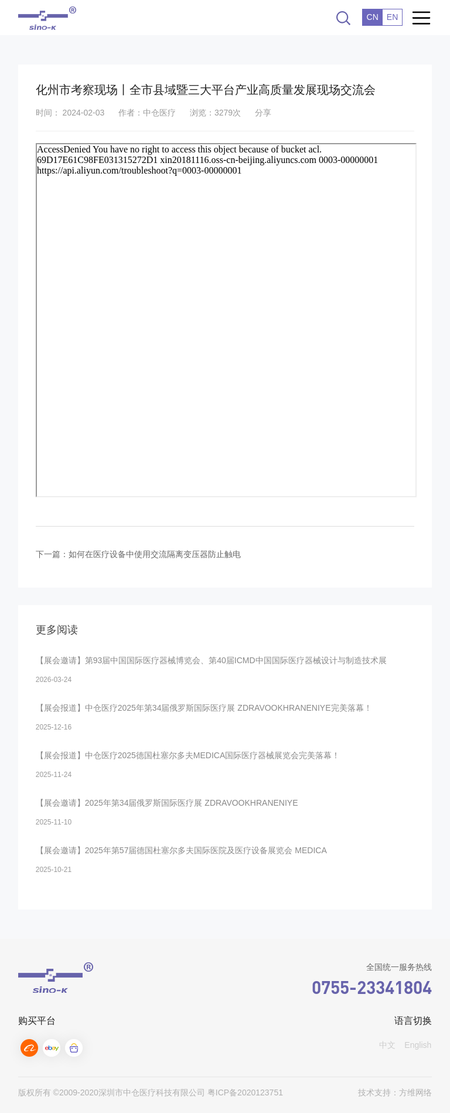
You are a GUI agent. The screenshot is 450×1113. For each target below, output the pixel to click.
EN (392, 17)
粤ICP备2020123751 (245, 1092)
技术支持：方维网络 (395, 1092)
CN (373, 17)
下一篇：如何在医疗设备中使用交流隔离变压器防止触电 (138, 554)
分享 (263, 112)
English (417, 1045)
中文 (387, 1045)
